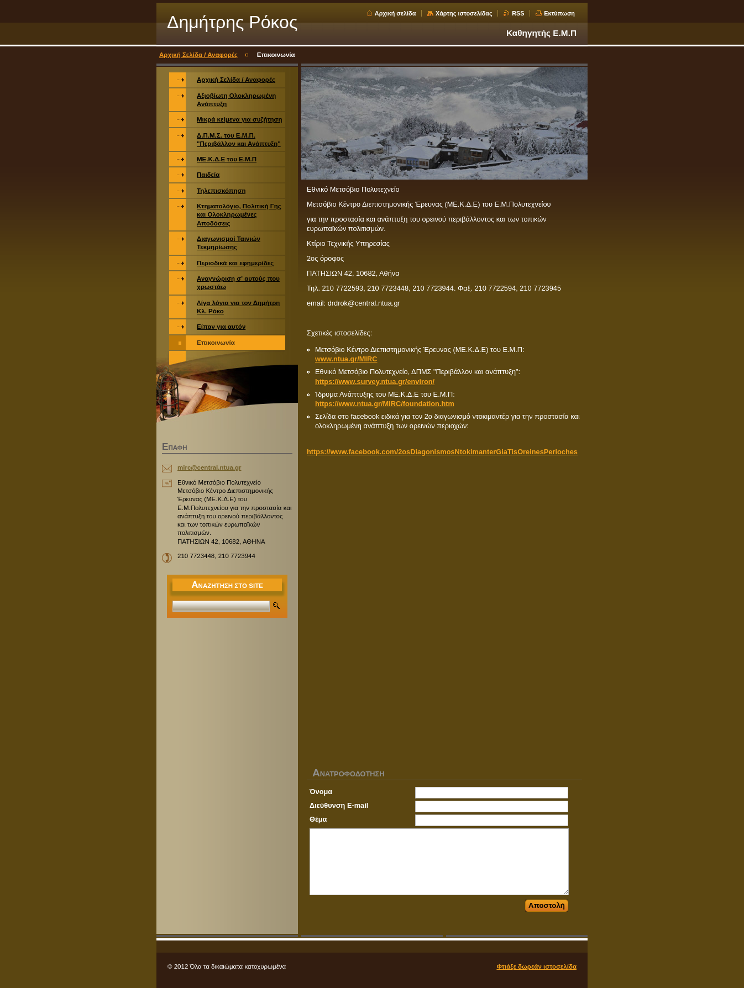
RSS (518, 13)
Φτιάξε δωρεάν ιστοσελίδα (536, 966)
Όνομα (321, 791)
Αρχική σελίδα (395, 13)
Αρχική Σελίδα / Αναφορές (198, 54)
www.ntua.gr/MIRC (346, 359)
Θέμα (318, 819)
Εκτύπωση (559, 13)
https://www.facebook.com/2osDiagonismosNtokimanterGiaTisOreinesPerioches (442, 452)
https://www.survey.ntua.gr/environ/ (374, 381)
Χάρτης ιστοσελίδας (464, 13)
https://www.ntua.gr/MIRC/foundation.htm (384, 404)
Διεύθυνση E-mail (339, 805)
